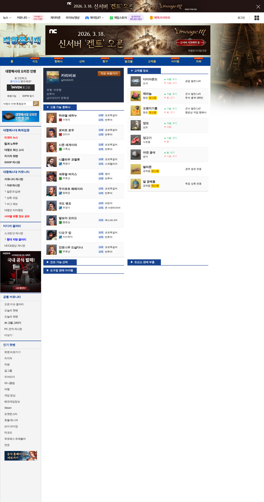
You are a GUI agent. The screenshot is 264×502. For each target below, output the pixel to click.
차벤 (6, 364)
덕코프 (8, 432)
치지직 (8, 358)
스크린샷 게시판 (13, 233)
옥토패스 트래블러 (15, 438)
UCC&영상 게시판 (14, 245)
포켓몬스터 (10, 414)
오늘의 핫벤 (11, 310)
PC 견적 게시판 (13, 329)
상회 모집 (11, 197)
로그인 (241, 17)
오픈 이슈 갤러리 (14, 304)
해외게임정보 (12, 401)
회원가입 (11, 96)
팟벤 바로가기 (12, 352)
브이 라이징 (11, 426)
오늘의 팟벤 (11, 316)
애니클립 (9, 383)
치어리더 (9, 377)
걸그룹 (8, 370)
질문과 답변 (12, 191)
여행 (6, 389)
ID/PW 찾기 (28, 96)
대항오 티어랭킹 (13, 210)
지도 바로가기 (109, 73)
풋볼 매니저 (11, 420)
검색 (36, 103)
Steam (8, 407)
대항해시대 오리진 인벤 (20, 71)
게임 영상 (9, 395)
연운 (6, 445)
